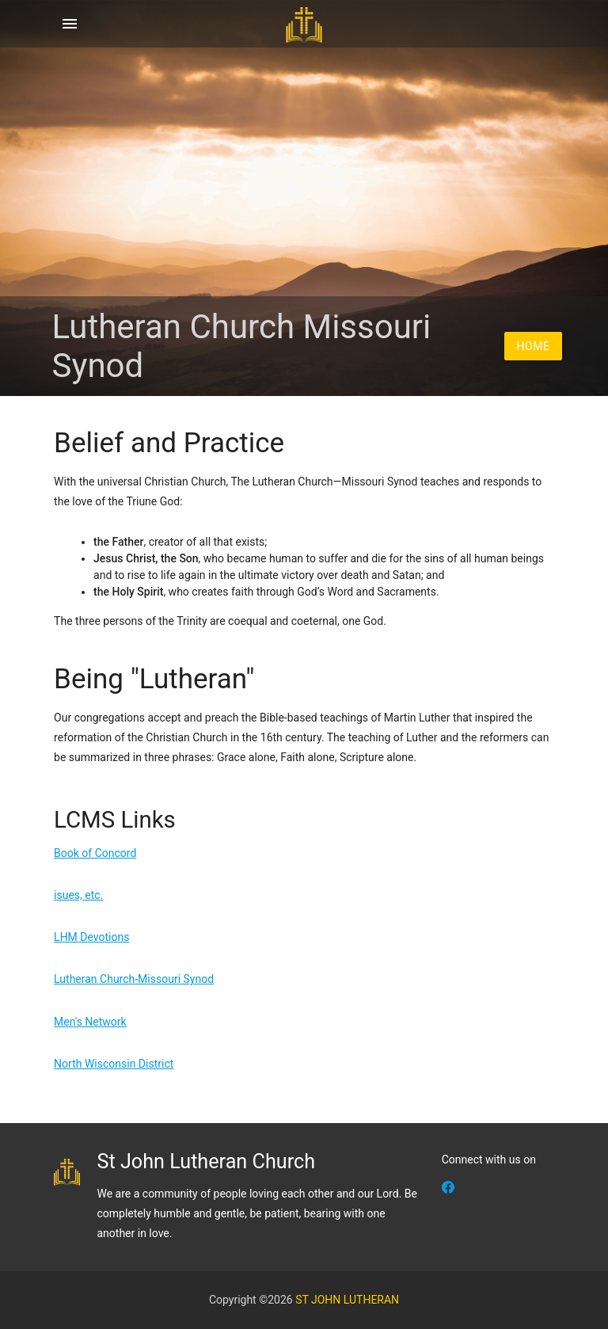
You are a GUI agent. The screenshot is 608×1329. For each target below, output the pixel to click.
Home (533, 346)
